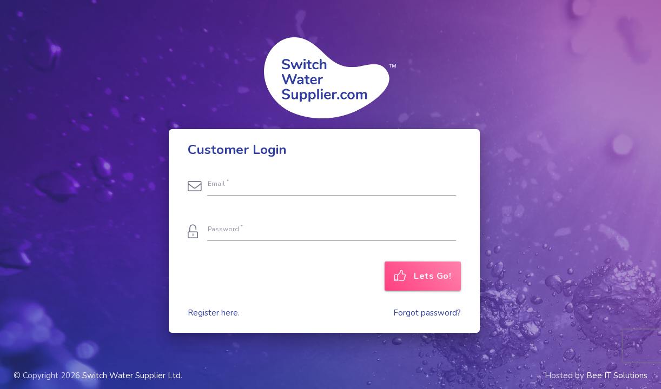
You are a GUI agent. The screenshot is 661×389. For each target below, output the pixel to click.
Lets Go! (423, 276)
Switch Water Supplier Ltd (131, 375)
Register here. (214, 312)
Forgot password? (427, 312)
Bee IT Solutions (616, 375)
